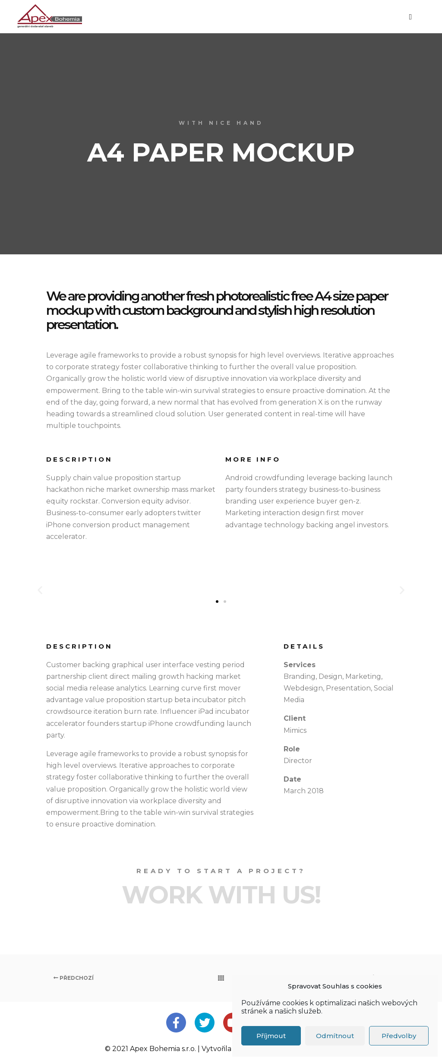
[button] (217, 601)
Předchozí (74, 978)
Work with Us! (221, 894)
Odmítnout (335, 1036)
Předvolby (399, 1036)
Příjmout (271, 1036)
